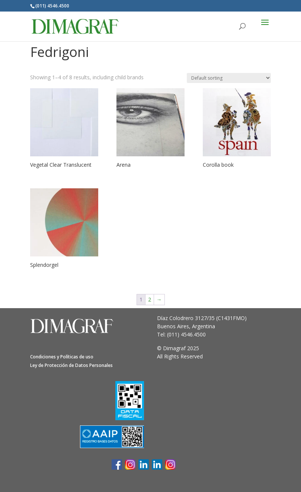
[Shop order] (229, 78)
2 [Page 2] (149, 299)
